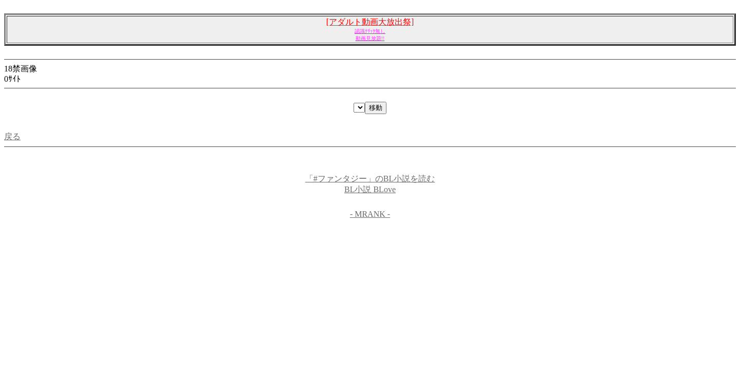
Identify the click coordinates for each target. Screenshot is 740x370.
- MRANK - (370, 214)
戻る (12, 136)
